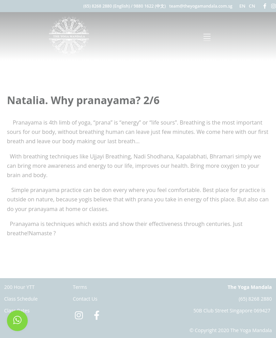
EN (242, 6)
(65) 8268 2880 (255, 298)
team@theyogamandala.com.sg (200, 6)
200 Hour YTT (19, 287)
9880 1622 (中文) (149, 6)
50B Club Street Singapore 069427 (231, 310)
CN (252, 6)
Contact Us (85, 298)
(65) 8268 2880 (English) (106, 6)
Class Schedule (21, 298)
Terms (80, 287)
